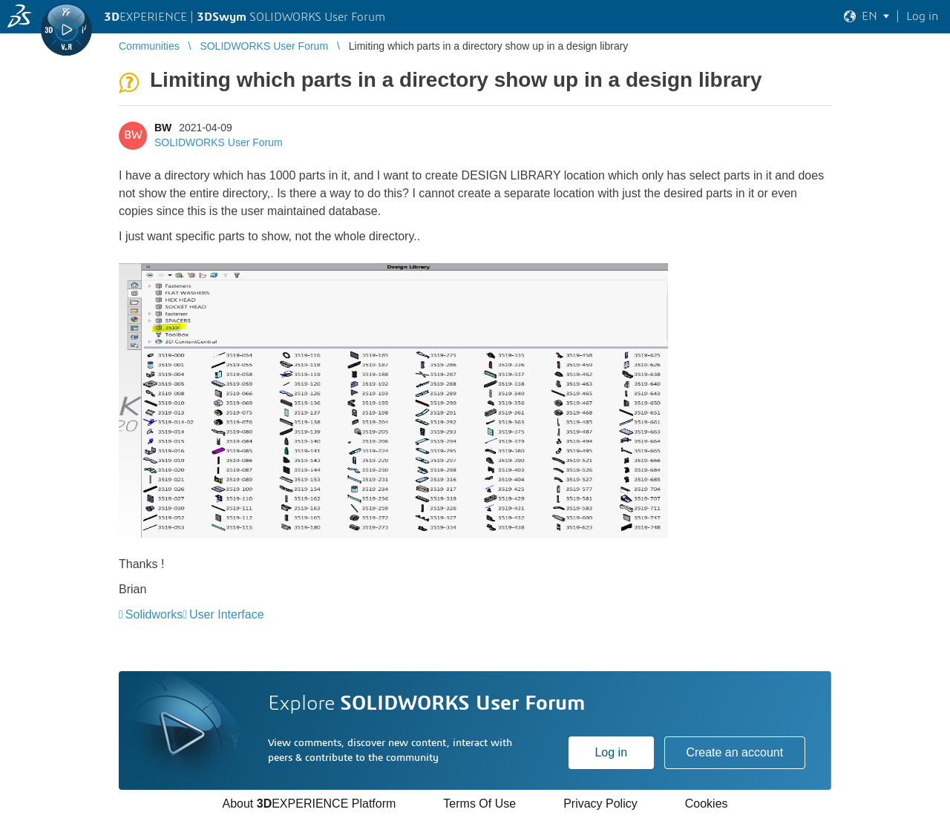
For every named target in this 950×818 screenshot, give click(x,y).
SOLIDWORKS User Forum (218, 142)
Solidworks (154, 614)
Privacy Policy (600, 803)
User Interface (226, 614)
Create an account (734, 752)
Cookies (706, 803)
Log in (610, 752)
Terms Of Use (479, 803)
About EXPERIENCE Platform (309, 803)
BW (162, 127)
